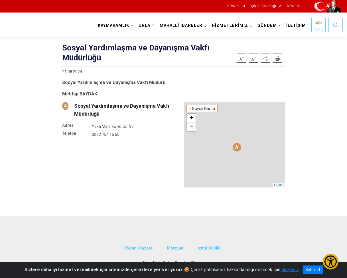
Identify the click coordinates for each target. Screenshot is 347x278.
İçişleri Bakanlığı (263, 6)
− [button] (191, 126)
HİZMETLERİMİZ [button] (230, 25)
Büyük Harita (203, 108)
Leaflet (278, 185)
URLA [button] (144, 25)
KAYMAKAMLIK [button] (113, 25)
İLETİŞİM (296, 25)
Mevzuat (175, 248)
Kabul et (313, 269)
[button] (265, 58)
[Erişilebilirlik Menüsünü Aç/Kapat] (330, 261)
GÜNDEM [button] (267, 25)
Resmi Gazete (139, 248)
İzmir (291, 6)
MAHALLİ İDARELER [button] (181, 25)
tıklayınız (290, 269)
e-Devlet (233, 6)
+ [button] (191, 118)
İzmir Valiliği (210, 248)
